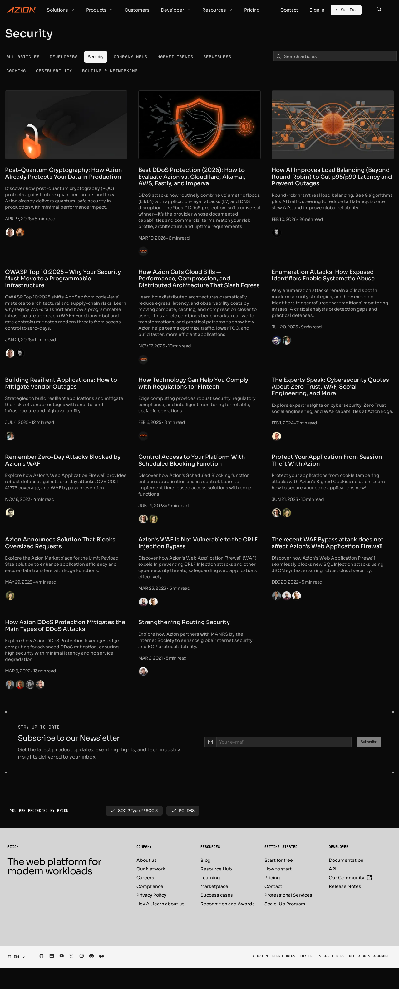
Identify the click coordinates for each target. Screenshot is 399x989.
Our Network (150, 890)
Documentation (346, 881)
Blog (205, 881)
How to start (278, 890)
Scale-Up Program (284, 925)
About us (146, 881)
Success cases (216, 916)
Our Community (350, 898)
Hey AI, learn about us (160, 925)
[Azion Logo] (21, 10)
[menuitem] (22, 57)
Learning (210, 898)
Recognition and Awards (227, 925)
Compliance (149, 907)
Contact (273, 907)
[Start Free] (346, 10)
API (332, 890)
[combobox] (14, 977)
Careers (145, 898)
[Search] (379, 10)
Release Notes (345, 907)
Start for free (278, 881)
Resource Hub (216, 890)
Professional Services (288, 916)
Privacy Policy (151, 916)
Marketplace (214, 907)
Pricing (272, 898)
